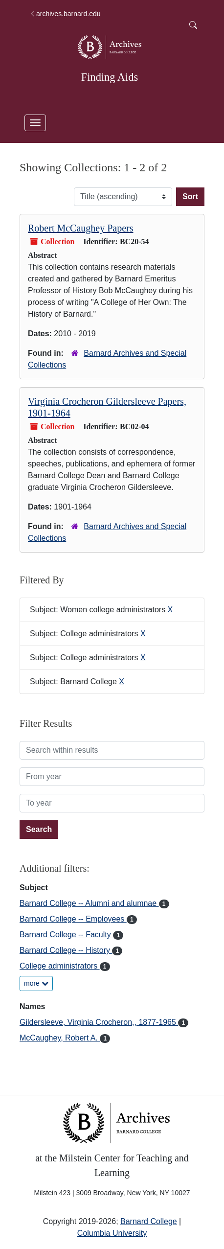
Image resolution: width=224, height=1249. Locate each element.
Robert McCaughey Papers (81, 228)
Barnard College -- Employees (73, 919)
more (36, 983)
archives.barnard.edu (65, 14)
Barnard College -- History (66, 950)
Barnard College (148, 1221)
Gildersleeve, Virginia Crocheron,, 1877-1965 (99, 1022)
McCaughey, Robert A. (60, 1038)
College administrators (60, 966)
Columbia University (112, 1233)
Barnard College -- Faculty (66, 934)
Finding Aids (109, 77)
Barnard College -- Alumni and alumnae (89, 903)
